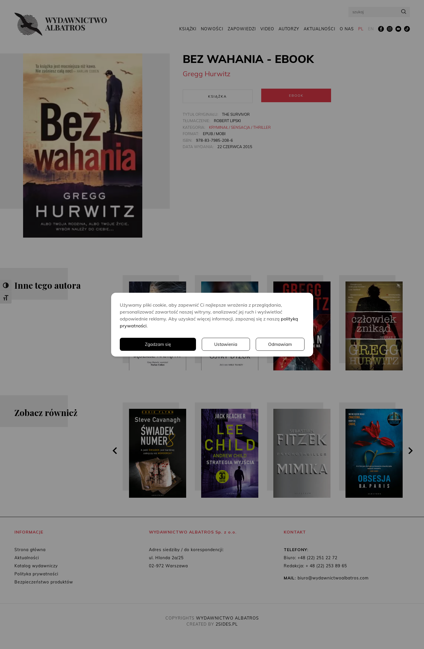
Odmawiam (279, 344)
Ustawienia (224, 344)
